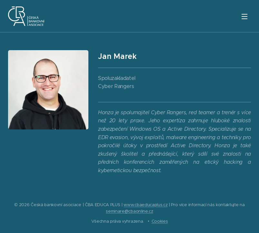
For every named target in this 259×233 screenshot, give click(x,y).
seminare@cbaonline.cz (129, 211)
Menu (244, 16)
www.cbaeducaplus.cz (145, 204)
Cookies (160, 221)
